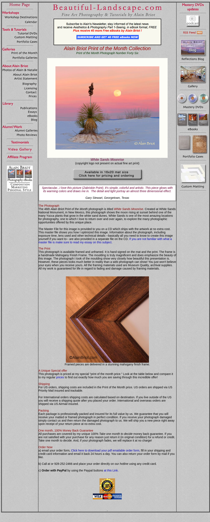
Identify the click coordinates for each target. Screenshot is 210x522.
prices (60, 377)
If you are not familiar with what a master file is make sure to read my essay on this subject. (105, 240)
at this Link (111, 470)
